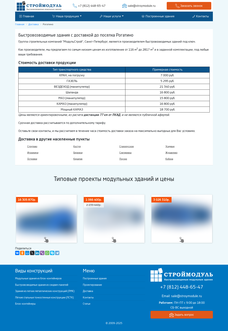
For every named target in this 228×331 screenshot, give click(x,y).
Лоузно (123, 158)
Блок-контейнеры (25, 303)
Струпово (32, 146)
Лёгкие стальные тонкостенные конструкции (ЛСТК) (44, 297)
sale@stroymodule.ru (142, 6)
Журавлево (171, 152)
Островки (32, 158)
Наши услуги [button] (110, 16)
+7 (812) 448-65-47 (91, 6)
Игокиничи (32, 152)
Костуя (77, 146)
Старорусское (126, 146)
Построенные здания (158, 16)
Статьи (86, 303)
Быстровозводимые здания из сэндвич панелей (41, 284)
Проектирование (92, 284)
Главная (26, 16)
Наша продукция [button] (65, 16)
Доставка (88, 291)
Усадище (170, 146)
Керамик (77, 158)
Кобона (169, 158)
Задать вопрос (181, 315)
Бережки (77, 152)
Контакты (200, 16)
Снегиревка (125, 152)
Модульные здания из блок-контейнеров (38, 278)
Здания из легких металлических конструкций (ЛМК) (44, 291)
